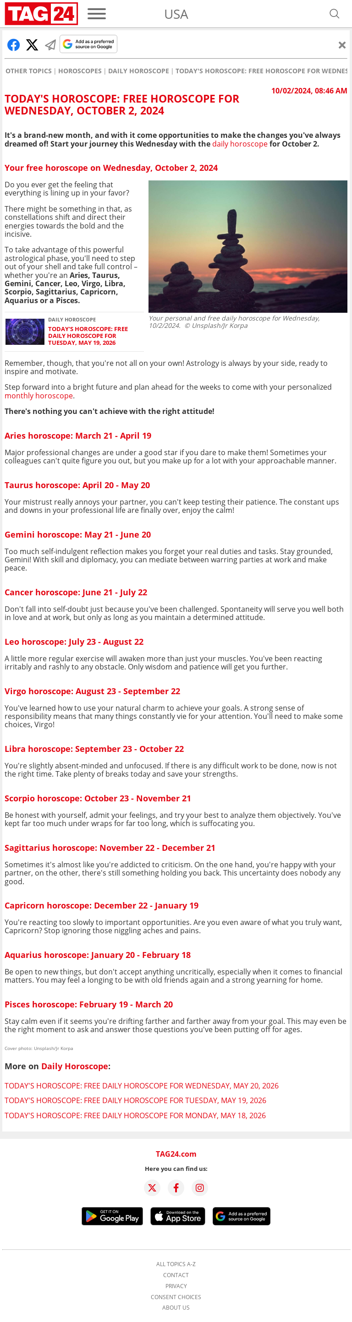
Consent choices (176, 1297)
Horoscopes (80, 71)
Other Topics (29, 71)
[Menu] (96, 14)
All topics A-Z (176, 1264)
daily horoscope (240, 144)
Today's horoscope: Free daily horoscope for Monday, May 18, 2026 (135, 1115)
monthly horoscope (39, 396)
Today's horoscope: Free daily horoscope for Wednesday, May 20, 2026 (142, 1086)
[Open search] (335, 14)
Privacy (176, 1286)
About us (176, 1308)
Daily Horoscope (138, 71)
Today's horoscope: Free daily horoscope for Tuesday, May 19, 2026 (88, 336)
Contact (176, 1275)
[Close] (342, 45)
